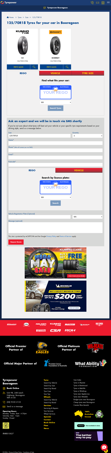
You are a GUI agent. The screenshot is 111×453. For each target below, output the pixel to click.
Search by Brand (50, 388)
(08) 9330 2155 (14, 402)
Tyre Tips (47, 394)
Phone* (20, 147)
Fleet (46, 425)
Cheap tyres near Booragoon (84, 402)
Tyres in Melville (79, 388)
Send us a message (15, 406)
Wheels (47, 397)
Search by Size (49, 386)
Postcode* (12, 162)
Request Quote (16, 242)
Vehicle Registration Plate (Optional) (21, 214)
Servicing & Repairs (51, 408)
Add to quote (18, 67)
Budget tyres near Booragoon (84, 399)
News (46, 428)
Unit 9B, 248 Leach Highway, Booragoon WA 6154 (16, 395)
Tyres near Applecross (82, 394)
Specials (47, 417)
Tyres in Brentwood (80, 385)
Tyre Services (48, 411)
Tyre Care (47, 391)
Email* (10, 154)
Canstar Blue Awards (81, 405)
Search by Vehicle (50, 383)
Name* (11, 140)
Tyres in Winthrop (80, 391)
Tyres (46, 380)
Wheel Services (49, 414)
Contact (47, 419)
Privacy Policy (51, 236)
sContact (55, 58)
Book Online (49, 422)
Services (47, 405)
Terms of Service (65, 236)
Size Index (77, 380)
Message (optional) (15, 221)
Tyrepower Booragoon (55, 7)
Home (10, 17)
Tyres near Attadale (81, 397)
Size (9, 133)
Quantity (75, 133)
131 (22, 58)
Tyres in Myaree (79, 383)
